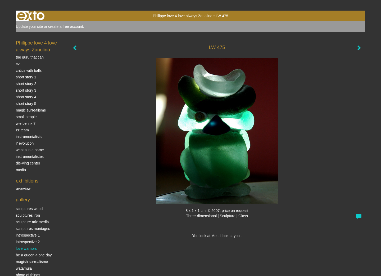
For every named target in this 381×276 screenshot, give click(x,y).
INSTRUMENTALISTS (29, 137)
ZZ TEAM (22, 130)
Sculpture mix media (32, 222)
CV (18, 64)
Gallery (23, 199)
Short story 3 (26, 90)
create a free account (65, 26)
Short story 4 (26, 97)
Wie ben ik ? (25, 123)
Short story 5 (26, 103)
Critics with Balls (29, 70)
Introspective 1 (28, 235)
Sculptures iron (28, 215)
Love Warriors (26, 248)
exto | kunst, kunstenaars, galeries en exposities (31, 16)
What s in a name (30, 150)
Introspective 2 (28, 242)
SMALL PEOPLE (26, 117)
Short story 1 (26, 77)
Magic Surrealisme (31, 110)
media (21, 170)
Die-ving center (28, 163)
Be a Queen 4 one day (34, 255)
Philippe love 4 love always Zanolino (182, 16)
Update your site (29, 26)
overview (23, 188)
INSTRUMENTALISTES (30, 156)
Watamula (24, 268)
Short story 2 (26, 84)
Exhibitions (27, 181)
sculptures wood (29, 209)
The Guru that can (30, 57)
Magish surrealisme (32, 262)
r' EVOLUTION (25, 143)
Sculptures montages (33, 228)
